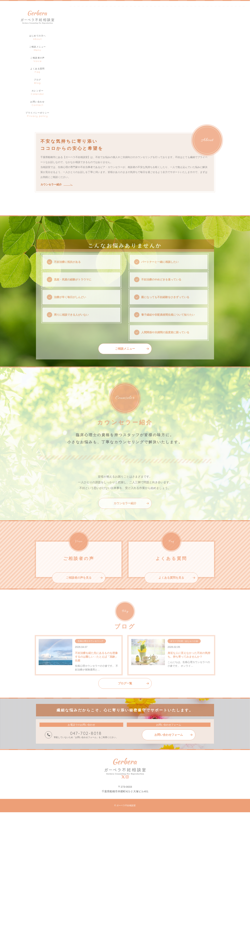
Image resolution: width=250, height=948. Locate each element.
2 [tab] (240, 91)
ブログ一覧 (125, 819)
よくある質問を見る (171, 723)
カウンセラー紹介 (51, 194)
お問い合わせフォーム (168, 870)
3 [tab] (245, 91)
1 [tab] (235, 91)
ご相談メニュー (125, 386)
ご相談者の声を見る (79, 723)
